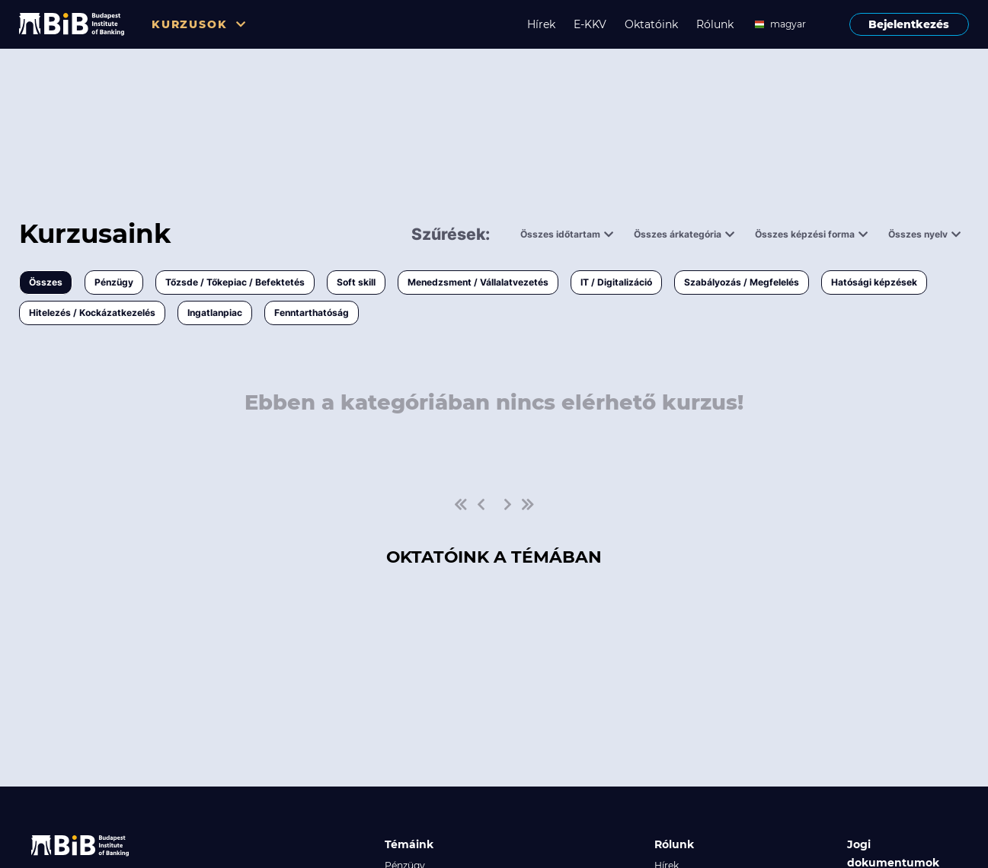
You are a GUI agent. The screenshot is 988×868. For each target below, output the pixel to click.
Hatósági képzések (874, 282)
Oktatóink (651, 24)
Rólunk (715, 24)
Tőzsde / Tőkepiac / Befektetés (235, 282)
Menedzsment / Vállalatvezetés (478, 282)
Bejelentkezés (908, 24)
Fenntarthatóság (311, 312)
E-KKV (590, 24)
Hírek (541, 24)
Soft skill (356, 282)
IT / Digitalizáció (616, 282)
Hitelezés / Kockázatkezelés (92, 312)
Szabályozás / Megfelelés (741, 282)
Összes (45, 282)
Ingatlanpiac (214, 312)
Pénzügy (113, 282)
